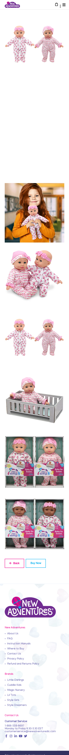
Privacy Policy (15, 659)
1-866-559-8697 (14, 726)
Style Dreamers (17, 705)
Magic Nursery (16, 690)
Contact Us (14, 654)
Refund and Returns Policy (23, 664)
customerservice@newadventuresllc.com (30, 731)
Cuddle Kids (14, 685)
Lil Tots (11, 695)
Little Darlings (15, 680)
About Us (12, 633)
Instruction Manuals (19, 643)
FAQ (10, 638)
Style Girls (13, 700)
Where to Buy (15, 649)
